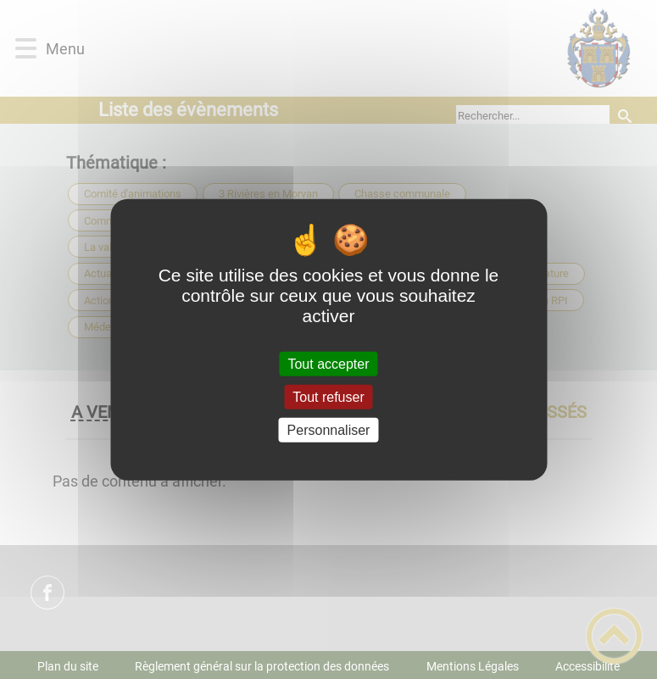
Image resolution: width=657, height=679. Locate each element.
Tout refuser (328, 396)
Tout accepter (328, 363)
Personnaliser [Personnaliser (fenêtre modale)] (328, 430)
